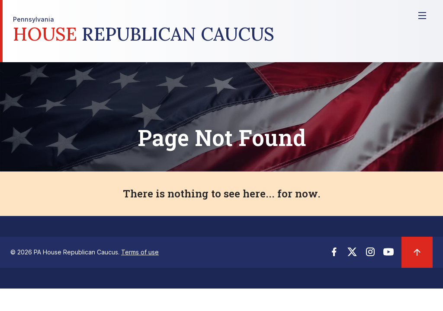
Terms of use (140, 252)
